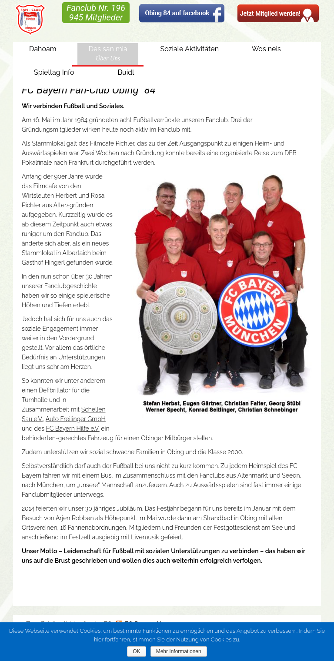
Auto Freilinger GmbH (76, 418)
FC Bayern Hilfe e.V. (73, 428)
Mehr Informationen (178, 651)
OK (136, 651)
